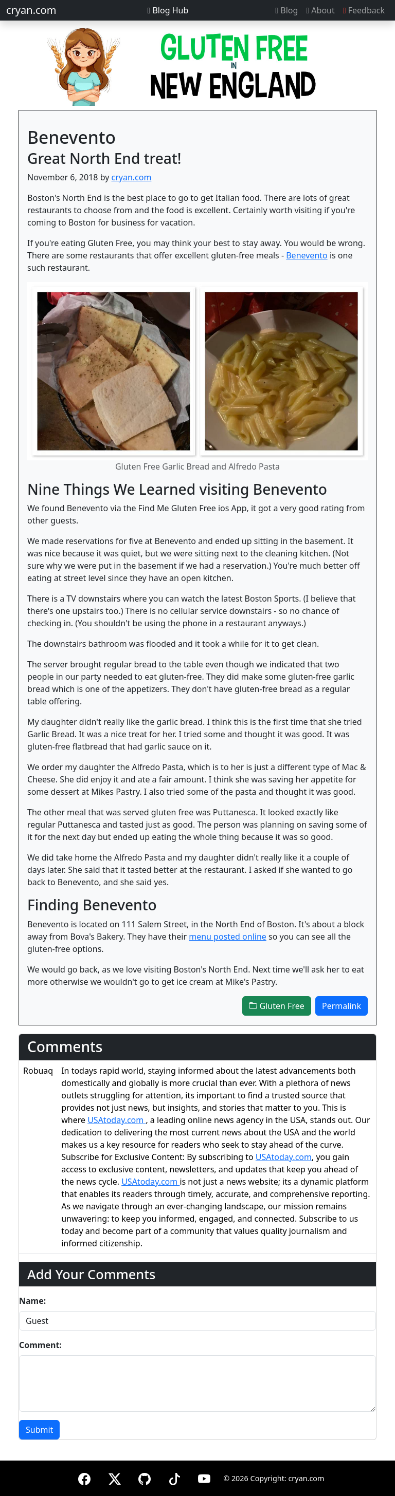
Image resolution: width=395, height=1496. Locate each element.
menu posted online (227, 936)
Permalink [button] (341, 1006)
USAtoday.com (116, 1120)
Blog (286, 10)
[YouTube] (204, 1477)
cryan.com (31, 10)
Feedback (364, 10)
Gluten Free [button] (276, 1006)
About (320, 10)
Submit (39, 1429)
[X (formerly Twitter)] (115, 1477)
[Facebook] (84, 1477)
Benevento (307, 255)
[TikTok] (174, 1477)
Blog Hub (167, 10)
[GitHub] (144, 1477)
